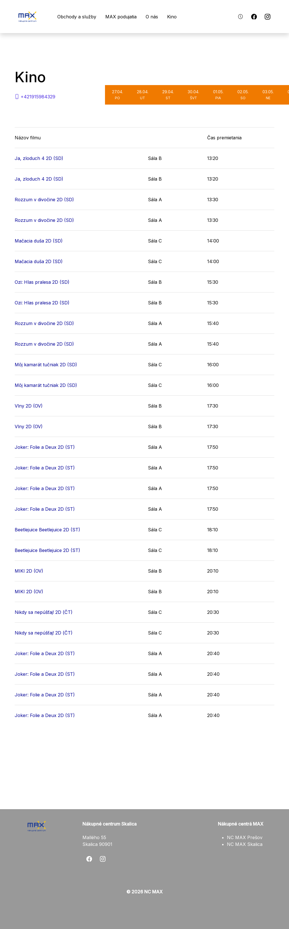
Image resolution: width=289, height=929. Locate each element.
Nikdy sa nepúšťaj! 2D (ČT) (44, 612)
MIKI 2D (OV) (29, 571)
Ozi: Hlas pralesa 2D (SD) (42, 282)
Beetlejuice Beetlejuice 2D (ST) (47, 529)
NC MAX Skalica (244, 844)
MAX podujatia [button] (126, 17)
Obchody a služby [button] (81, 17)
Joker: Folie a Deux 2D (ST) (45, 447)
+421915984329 (35, 96)
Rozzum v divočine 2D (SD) (44, 199)
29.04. (168, 94)
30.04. (193, 94)
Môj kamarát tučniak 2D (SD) (46, 364)
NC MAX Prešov (244, 837)
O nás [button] (157, 17)
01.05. (218, 94)
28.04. (142, 94)
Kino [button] (177, 17)
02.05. (243, 94)
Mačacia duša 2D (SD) (39, 241)
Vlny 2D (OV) (29, 406)
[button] (240, 16)
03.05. (268, 94)
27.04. (117, 94)
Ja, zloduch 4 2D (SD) (39, 158)
